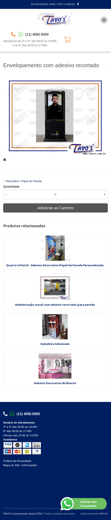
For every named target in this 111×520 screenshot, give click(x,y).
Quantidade (11, 186)
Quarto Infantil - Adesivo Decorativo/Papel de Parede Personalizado (55, 265)
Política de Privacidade (17, 461)
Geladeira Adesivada (55, 344)
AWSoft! (103, 513)
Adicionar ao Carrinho (55, 208)
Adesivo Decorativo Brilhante (55, 383)
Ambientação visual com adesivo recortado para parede (55, 305)
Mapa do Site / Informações (20, 465)
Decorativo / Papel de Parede (24, 181)
